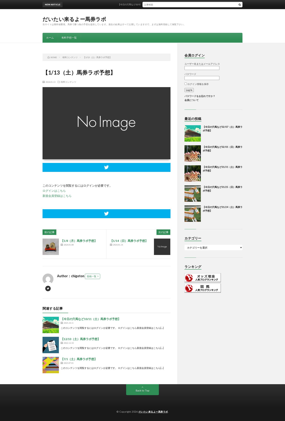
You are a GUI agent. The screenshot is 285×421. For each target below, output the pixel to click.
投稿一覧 (91, 276)
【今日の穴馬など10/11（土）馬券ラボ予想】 (91, 319)
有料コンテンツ (68, 82)
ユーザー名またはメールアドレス (202, 63)
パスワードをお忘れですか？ (199, 96)
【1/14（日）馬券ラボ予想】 (129, 240)
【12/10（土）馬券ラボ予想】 (80, 339)
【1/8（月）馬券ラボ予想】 (79, 240)
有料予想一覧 (69, 37)
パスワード (190, 74)
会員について (191, 100)
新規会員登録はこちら (57, 195)
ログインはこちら (54, 190)
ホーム (50, 37)
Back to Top (142, 390)
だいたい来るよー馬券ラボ (74, 19)
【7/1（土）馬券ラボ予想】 (79, 359)
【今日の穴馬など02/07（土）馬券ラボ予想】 (142, 4)
